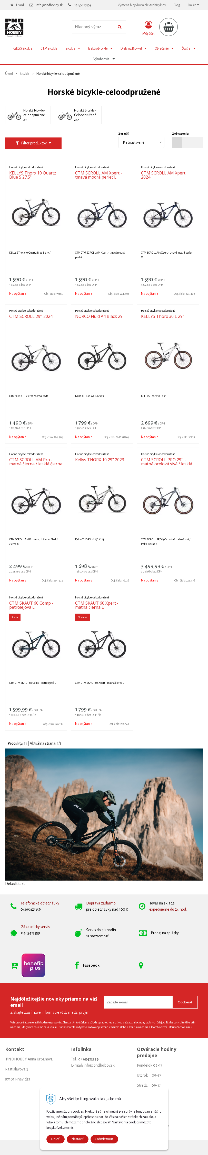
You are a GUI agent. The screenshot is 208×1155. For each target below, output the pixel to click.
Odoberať (185, 1002)
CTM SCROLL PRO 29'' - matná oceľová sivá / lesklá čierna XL (166, 464)
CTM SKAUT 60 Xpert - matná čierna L (96, 605)
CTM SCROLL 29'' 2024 (31, 316)
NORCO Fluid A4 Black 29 (99, 316)
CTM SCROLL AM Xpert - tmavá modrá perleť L (98, 175)
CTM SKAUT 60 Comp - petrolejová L (31, 605)
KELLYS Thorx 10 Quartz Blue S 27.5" (32, 175)
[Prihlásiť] (148, 28)
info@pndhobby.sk (49, 5)
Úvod (20, 5)
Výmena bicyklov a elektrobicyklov (142, 5)
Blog (177, 5)
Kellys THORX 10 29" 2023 (99, 460)
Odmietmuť (104, 1139)
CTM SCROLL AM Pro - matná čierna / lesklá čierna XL (35, 464)
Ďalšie (193, 5)
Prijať (55, 1139)
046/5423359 (83, 5)
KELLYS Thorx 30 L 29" (162, 316)
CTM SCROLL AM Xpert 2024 (163, 175)
